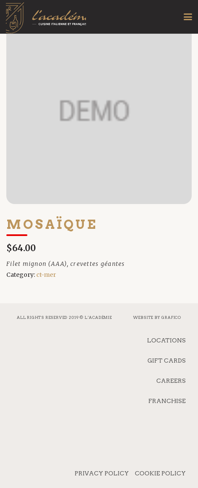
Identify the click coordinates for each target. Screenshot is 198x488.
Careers (171, 380)
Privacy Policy (102, 473)
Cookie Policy (160, 473)
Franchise (167, 401)
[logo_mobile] (46, 23)
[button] (188, 17)
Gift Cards (166, 360)
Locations (166, 340)
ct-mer (46, 274)
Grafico (171, 317)
